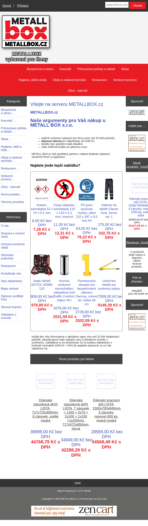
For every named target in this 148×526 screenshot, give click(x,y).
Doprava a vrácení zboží (13, 235)
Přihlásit (22, 6)
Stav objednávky (11, 281)
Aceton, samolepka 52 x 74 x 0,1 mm (42, 207)
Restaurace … (10, 168)
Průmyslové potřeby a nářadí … (14, 130)
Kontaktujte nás (11, 273)
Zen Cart (101, 498)
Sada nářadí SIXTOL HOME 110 (42, 282)
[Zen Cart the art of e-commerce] (137, 113)
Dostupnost (8, 266)
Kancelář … (8, 120)
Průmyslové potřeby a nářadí (96, 69)
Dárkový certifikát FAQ (12, 298)
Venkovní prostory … (8, 177)
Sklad (125, 69)
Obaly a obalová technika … (11, 159)
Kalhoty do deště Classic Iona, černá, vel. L (109, 208)
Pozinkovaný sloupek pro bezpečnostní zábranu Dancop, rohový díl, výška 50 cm (86, 290)
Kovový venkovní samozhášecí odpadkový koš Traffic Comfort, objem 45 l (64, 288)
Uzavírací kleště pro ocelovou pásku (109, 282)
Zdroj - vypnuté (78, 90)
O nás (5, 225)
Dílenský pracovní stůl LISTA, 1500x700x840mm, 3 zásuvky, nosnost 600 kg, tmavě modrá (106, 410)
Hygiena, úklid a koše (32, 79)
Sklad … (6, 139)
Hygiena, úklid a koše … (11, 148)
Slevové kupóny (11, 307)
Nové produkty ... (12, 194)
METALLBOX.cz (69, 498)
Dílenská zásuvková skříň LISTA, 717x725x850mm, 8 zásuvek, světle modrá (45, 410)
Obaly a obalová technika (69, 79)
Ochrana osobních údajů (13, 246)
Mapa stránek (10, 288)
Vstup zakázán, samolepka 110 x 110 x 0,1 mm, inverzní (64, 208)
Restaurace (99, 79)
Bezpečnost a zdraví (40, 69)
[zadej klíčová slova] (117, 5)
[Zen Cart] (74, 515)
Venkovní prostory (125, 79)
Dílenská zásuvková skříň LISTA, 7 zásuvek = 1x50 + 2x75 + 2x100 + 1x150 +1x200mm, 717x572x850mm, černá (75, 414)
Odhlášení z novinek (8, 316)
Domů (7, 6)
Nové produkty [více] (137, 165)
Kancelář (65, 69)
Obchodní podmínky (7, 257)
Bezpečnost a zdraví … (8, 111)
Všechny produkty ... (12, 203)
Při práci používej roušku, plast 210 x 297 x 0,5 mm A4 (86, 210)
